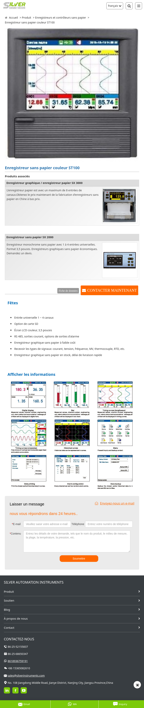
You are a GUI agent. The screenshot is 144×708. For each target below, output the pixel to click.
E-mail (16, 524)
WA (72, 704)
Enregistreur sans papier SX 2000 (29, 237)
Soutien (9, 600)
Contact (9, 628)
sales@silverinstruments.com (26, 675)
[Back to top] (137, 685)
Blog (7, 609)
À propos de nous (16, 618)
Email (24, 704)
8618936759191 (18, 661)
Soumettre (79, 558)
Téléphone (77, 524)
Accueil (13, 17)
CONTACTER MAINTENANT (112, 290)
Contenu (15, 533)
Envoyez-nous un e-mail (114, 503)
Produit (26, 17)
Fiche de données (68, 290)
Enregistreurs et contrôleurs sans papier (60, 17)
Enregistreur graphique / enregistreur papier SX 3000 (44, 183)
